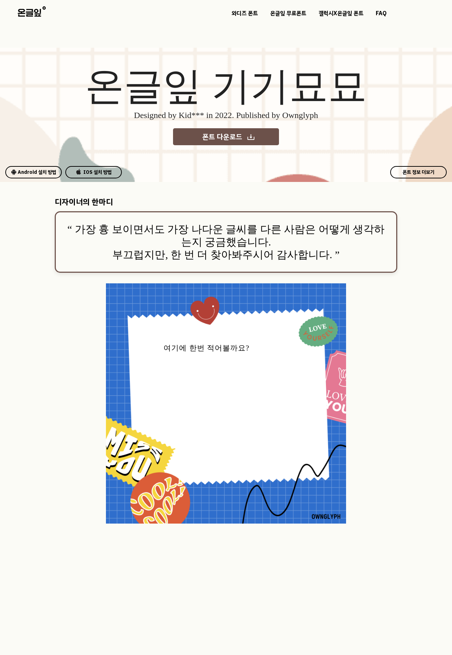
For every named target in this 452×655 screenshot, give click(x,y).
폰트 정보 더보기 (418, 172)
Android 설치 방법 (33, 172)
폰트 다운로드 (228, 136)
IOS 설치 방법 (94, 172)
